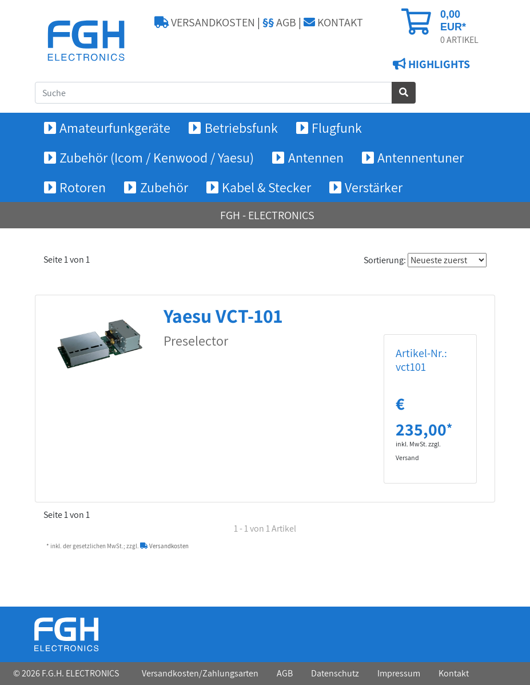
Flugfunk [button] (337, 127)
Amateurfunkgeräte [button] (114, 127)
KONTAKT (333, 22)
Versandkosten (164, 546)
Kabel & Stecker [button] (266, 187)
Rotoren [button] (82, 187)
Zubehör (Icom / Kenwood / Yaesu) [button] (156, 157)
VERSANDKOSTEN (204, 22)
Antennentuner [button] (420, 157)
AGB (279, 22)
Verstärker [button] (374, 187)
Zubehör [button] (164, 187)
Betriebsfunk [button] (241, 127)
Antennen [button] (316, 157)
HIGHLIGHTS (438, 64)
